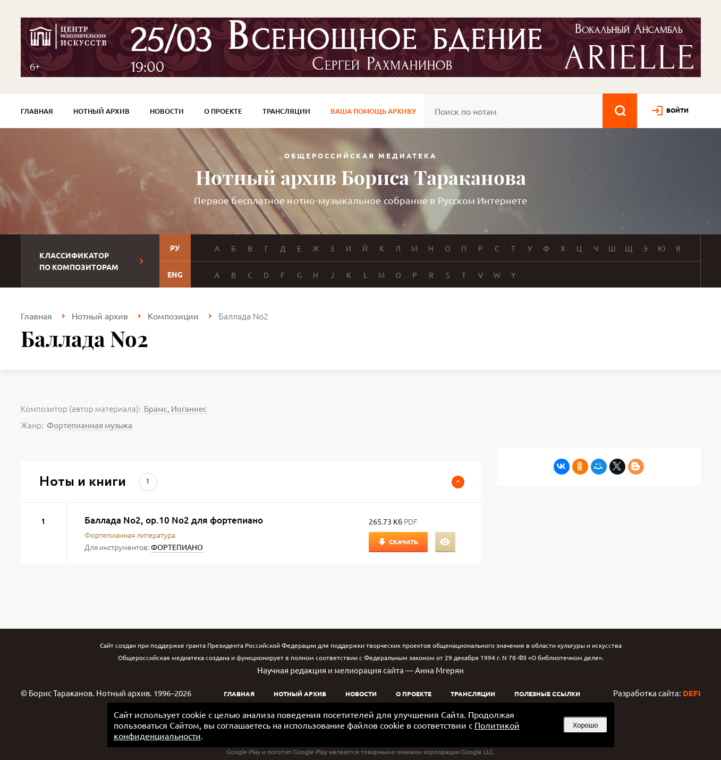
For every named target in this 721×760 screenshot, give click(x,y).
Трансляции (286, 111)
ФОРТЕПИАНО (177, 547)
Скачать (403, 541)
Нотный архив (101, 111)
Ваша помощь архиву (373, 111)
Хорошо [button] (585, 725)
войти (677, 110)
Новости (167, 111)
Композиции (173, 315)
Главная (37, 111)
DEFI (692, 693)
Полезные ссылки (547, 693)
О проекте (223, 111)
